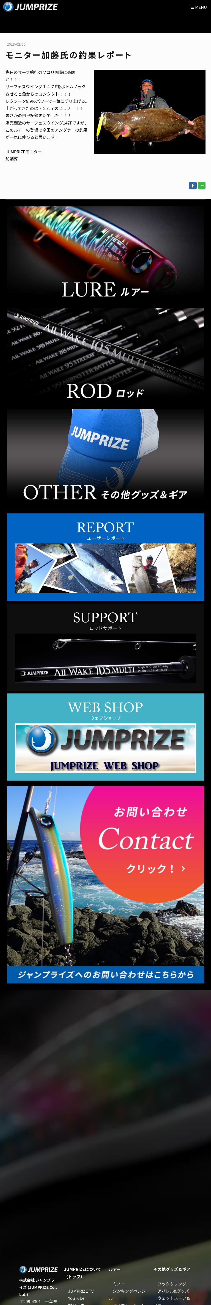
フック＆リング (171, 1284)
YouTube (76, 1298)
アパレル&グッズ (173, 1291)
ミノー (119, 1284)
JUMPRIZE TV (81, 1291)
